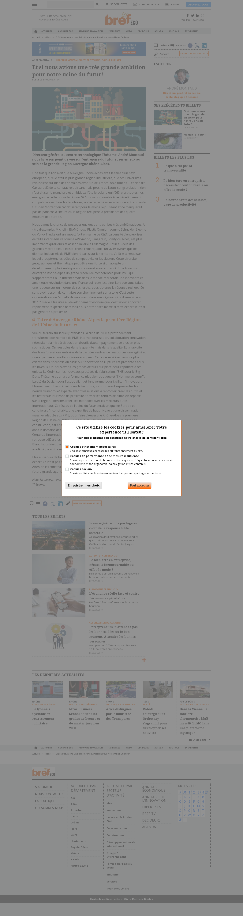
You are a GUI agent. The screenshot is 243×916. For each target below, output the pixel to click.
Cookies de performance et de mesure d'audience (104, 456)
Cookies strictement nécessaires (93, 446)
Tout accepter (139, 485)
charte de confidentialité (149, 438)
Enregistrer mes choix (83, 485)
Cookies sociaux (81, 469)
